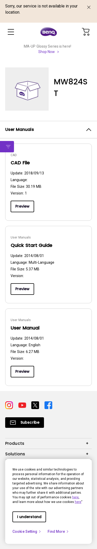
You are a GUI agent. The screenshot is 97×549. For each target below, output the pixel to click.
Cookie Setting (26, 531)
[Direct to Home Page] (48, 32)
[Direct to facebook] (48, 404)
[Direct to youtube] (22, 404)
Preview (22, 206)
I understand (29, 516)
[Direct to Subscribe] (24, 422)
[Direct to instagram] (9, 404)
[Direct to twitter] (35, 404)
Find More (58, 531)
